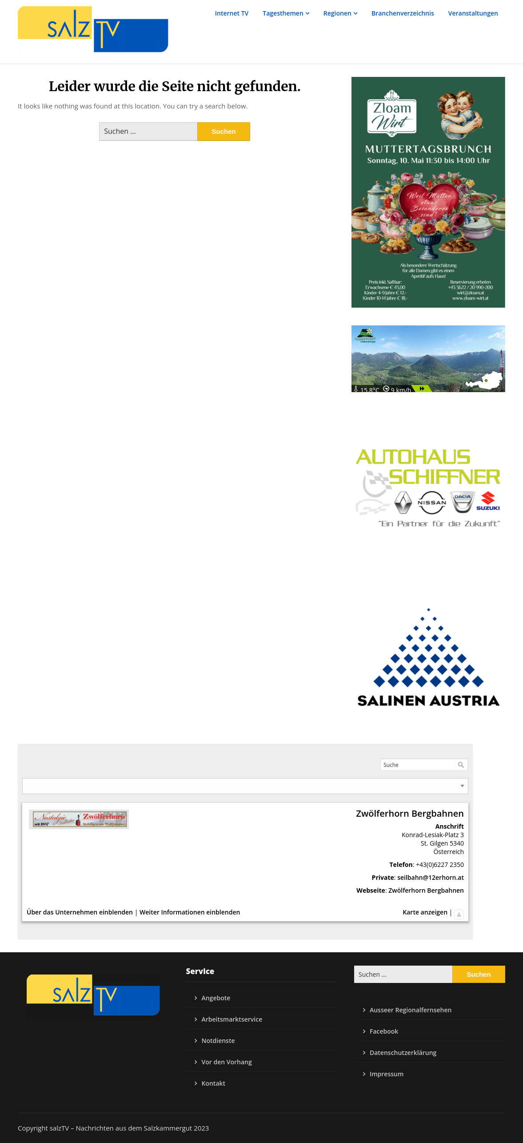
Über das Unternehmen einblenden (80, 912)
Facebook (384, 1031)
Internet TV (232, 13)
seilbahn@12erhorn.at (430, 877)
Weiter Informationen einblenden (190, 912)
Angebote (215, 998)
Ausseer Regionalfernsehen (411, 1010)
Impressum (386, 1074)
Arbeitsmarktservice (231, 1019)
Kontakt (213, 1083)
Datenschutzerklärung (403, 1052)
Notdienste (218, 1040)
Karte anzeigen (425, 912)
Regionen (337, 13)
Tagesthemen (283, 13)
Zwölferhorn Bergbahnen (426, 890)
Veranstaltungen (473, 13)
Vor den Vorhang (226, 1062)
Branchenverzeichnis (402, 13)
